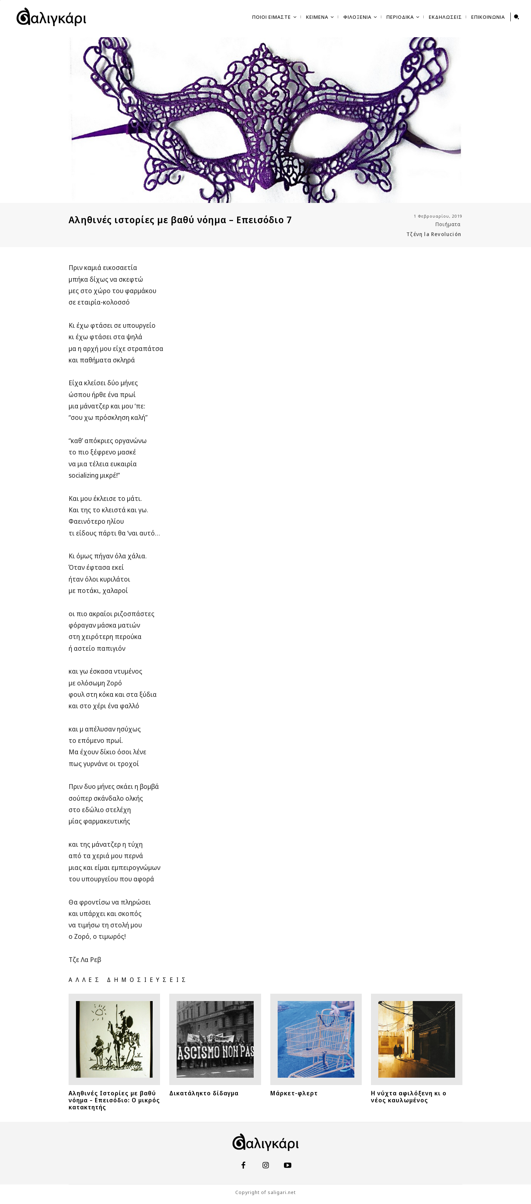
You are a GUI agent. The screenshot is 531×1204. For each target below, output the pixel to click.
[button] (517, 17)
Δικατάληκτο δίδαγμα (204, 1093)
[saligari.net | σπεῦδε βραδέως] (51, 16)
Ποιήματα (448, 224)
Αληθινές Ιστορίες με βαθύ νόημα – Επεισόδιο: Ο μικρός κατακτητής (114, 1100)
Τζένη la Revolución (433, 234)
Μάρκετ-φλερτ (294, 1093)
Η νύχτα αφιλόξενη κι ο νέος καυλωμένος (409, 1096)
